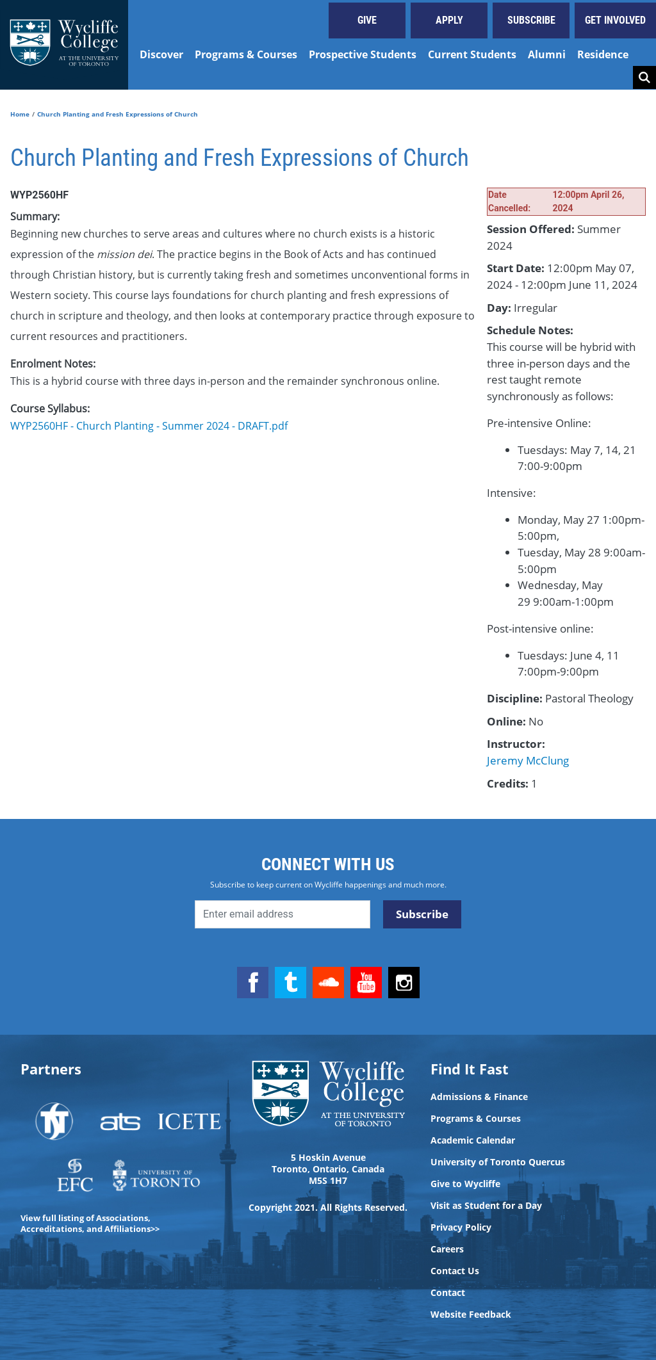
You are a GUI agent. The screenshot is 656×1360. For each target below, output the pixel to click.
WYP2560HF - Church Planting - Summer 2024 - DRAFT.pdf (149, 426)
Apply (449, 20)
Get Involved (615, 20)
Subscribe (531, 20)
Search (644, 77)
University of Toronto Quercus (497, 1162)
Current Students (472, 54)
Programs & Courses (246, 54)
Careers (447, 1249)
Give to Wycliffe (465, 1183)
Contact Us (454, 1271)
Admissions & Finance (479, 1096)
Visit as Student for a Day (486, 1205)
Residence (602, 54)
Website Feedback (470, 1314)
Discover (161, 54)
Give (367, 20)
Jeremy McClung (528, 760)
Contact (447, 1292)
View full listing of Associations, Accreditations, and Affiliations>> (90, 1223)
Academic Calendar (472, 1140)
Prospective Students (362, 54)
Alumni (547, 54)
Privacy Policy (460, 1227)
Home (19, 113)
